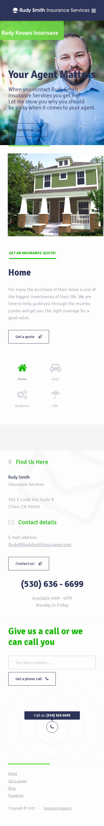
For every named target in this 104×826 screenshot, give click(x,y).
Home (12, 774)
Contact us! (29, 563)
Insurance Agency (58, 808)
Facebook (15, 795)
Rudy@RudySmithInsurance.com (39, 544)
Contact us (28, 130)
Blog (12, 788)
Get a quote (29, 336)
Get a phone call (32, 678)
